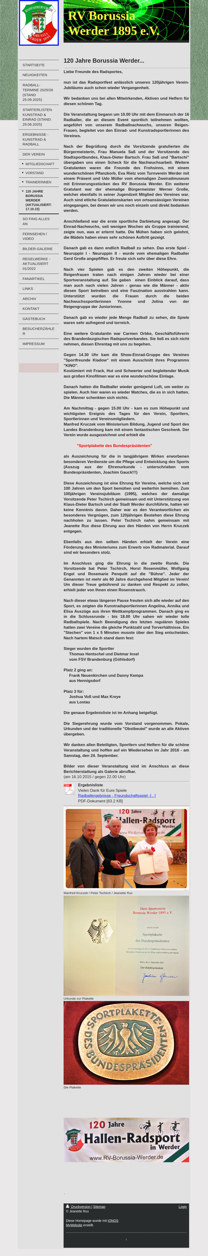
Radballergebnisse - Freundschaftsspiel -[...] (117, 795)
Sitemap (99, 1207)
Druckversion (78, 1207)
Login (183, 1207)
